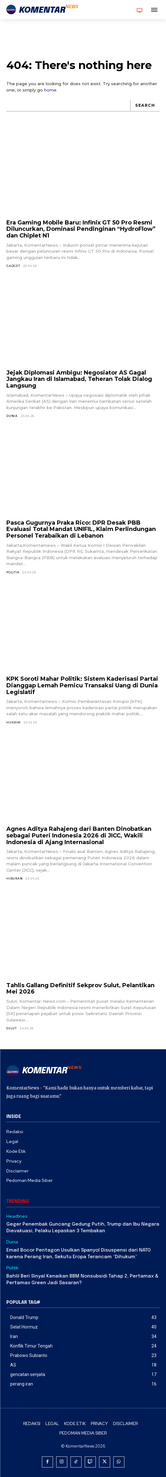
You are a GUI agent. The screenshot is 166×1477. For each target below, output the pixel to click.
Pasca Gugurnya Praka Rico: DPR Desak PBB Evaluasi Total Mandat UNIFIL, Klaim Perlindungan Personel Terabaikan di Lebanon (81, 529)
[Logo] (42, 10)
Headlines (17, 1216)
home (50, 89)
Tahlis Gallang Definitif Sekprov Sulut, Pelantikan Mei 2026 (80, 988)
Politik (13, 572)
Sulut (11, 1028)
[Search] (145, 105)
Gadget (13, 266)
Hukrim (13, 722)
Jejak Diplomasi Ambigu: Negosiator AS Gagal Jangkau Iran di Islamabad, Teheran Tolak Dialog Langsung (79, 379)
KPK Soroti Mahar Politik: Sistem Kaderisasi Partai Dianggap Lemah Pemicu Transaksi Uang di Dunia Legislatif (82, 685)
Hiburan (14, 878)
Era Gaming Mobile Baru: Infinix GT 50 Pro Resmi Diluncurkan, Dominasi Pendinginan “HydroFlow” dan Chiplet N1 (81, 229)
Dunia (12, 416)
